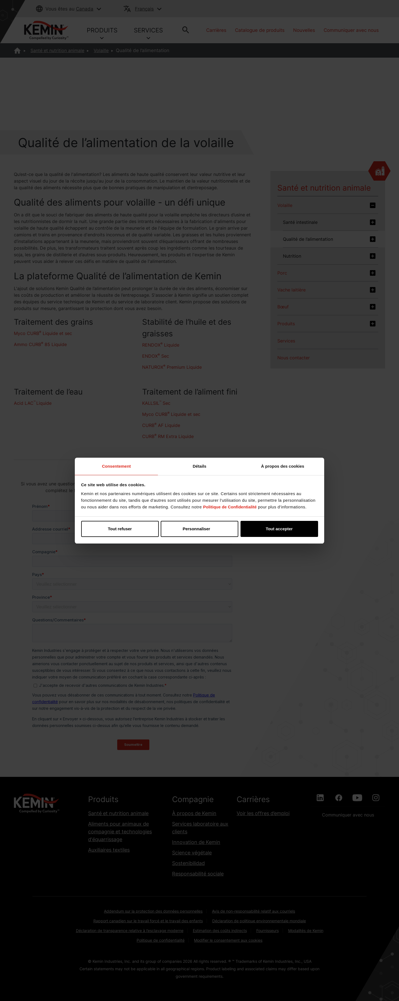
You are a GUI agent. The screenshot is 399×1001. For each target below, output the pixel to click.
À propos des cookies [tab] (282, 466)
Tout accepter (279, 528)
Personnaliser (200, 528)
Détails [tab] (199, 466)
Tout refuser (120, 528)
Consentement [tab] (116, 466)
